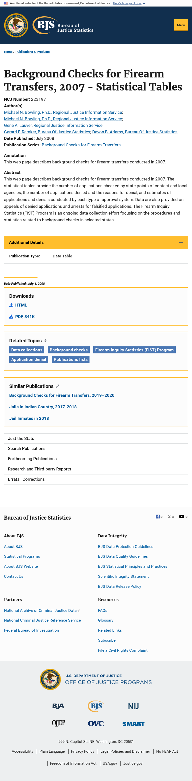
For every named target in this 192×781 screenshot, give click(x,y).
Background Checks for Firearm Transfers (81, 144)
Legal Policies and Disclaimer (125, 751)
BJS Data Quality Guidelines (123, 556)
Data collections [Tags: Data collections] (26, 349)
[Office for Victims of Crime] (96, 723)
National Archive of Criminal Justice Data (42, 610)
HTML (21, 305)
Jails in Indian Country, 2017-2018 (43, 406)
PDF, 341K (25, 316)
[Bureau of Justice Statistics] (96, 710)
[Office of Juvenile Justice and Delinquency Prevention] (58, 724)
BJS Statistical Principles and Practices (132, 566)
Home (8, 52)
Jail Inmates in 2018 (29, 418)
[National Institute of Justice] (133, 704)
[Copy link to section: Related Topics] (44, 340)
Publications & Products (33, 52)
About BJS (13, 546)
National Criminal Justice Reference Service (42, 620)
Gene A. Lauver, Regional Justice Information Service (53, 125)
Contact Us (13, 576)
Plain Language (52, 751)
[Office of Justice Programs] (16, 25)
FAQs (102, 610)
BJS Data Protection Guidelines (125, 546)
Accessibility (22, 751)
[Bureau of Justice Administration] (58, 704)
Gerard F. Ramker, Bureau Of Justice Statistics (47, 131)
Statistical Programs (22, 556)
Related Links (110, 630)
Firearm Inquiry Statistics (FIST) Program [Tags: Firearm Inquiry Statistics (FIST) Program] (134, 349)
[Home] (62, 25)
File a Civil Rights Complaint (123, 650)
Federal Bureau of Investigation (31, 630)
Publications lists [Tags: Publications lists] (71, 359)
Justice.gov (132, 763)
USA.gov (110, 763)
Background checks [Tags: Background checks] (69, 349)
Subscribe (107, 640)
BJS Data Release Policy (119, 586)
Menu (181, 25)
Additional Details (26, 242)
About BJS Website (21, 566)
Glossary (106, 620)
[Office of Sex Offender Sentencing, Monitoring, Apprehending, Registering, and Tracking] (133, 722)
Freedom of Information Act (73, 763)
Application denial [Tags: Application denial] (28, 359)
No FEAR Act (167, 751)
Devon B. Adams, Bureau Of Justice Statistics (135, 131)
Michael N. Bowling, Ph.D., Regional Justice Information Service (63, 112)
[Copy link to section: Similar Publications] (56, 385)
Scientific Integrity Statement (123, 576)
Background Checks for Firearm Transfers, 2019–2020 (61, 395)
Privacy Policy (82, 751)
